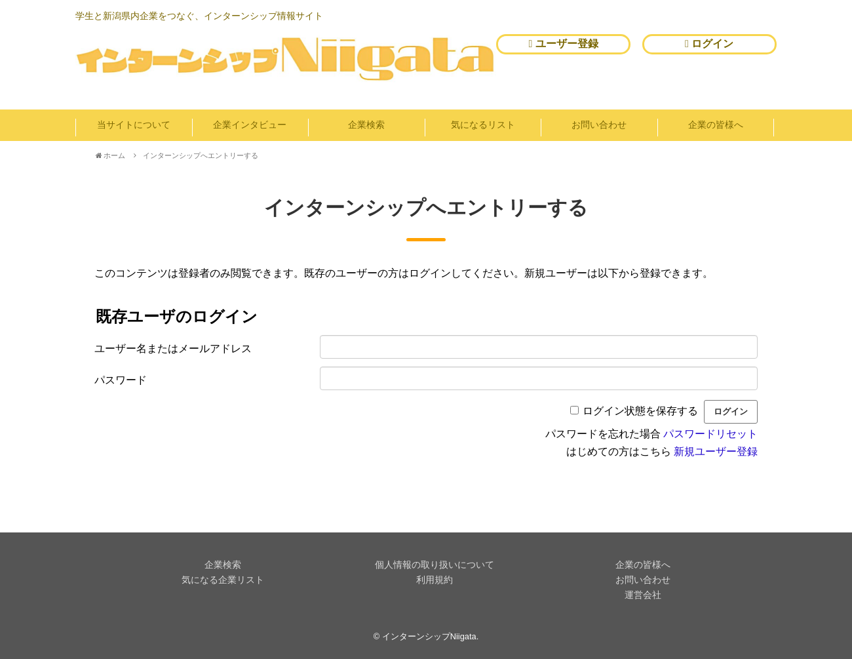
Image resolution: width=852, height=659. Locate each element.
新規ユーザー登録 (716, 451)
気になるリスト (483, 124)
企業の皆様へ (715, 124)
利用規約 (434, 579)
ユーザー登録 (563, 43)
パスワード (120, 380)
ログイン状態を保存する (640, 410)
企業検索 (366, 124)
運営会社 (643, 594)
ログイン (709, 43)
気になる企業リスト (223, 579)
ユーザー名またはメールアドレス (173, 348)
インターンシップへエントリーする (200, 155)
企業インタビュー (249, 124)
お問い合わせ (599, 124)
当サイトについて (133, 124)
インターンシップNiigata (429, 636)
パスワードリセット (710, 433)
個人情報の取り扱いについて (434, 564)
